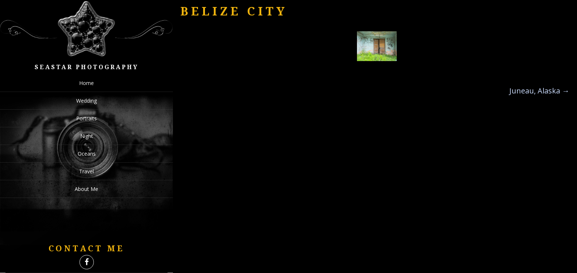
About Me (86, 188)
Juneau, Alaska (539, 91)
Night (86, 135)
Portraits (86, 118)
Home (86, 82)
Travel (86, 171)
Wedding (86, 100)
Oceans (87, 153)
